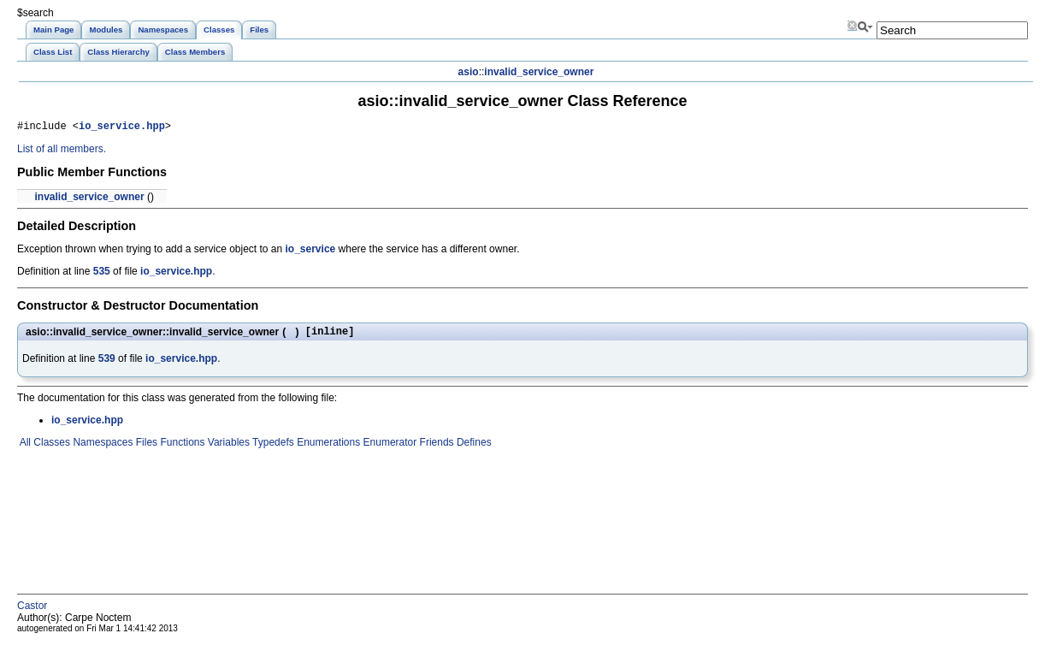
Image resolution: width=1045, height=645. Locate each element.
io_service (311, 251)
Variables (226, 447)
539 (106, 364)
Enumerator (388, 447)
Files (145, 447)
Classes (50, 447)
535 (101, 274)
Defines (473, 447)
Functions (180, 447)
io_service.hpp (122, 128)
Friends (434, 447)
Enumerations (327, 447)
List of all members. (61, 151)
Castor (32, 611)
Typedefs (272, 447)
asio (468, 72)
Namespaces (101, 447)
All (24, 447)
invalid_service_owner (538, 72)
